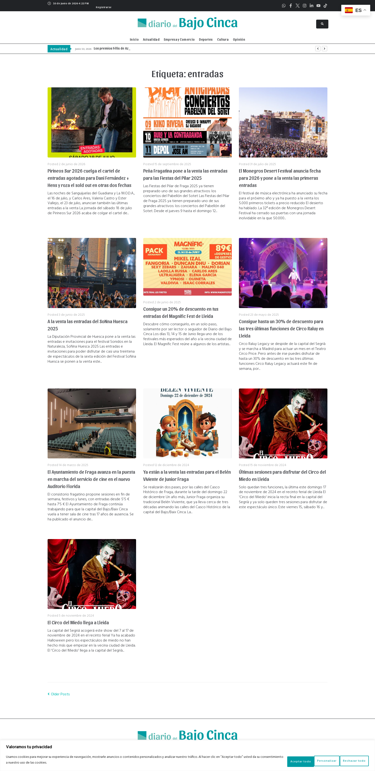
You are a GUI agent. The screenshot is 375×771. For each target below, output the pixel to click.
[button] (103, 6)
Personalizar (273, 761)
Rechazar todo (311, 761)
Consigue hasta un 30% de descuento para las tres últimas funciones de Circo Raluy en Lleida (281, 328)
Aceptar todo (350, 761)
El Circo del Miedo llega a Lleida (78, 622)
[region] (187, 757)
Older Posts (59, 694)
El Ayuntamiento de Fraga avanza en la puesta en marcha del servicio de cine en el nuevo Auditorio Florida (91, 479)
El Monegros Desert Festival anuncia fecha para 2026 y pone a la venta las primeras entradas (280, 178)
